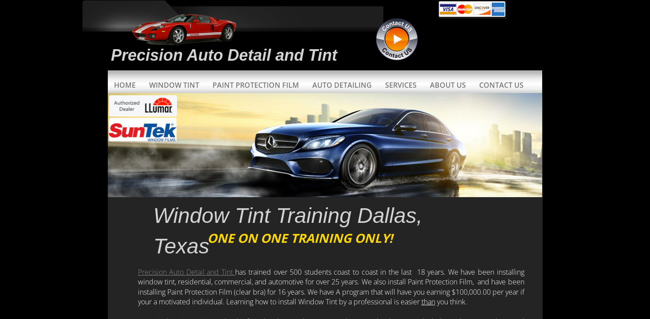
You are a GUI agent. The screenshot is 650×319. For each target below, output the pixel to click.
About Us (448, 85)
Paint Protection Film (256, 85)
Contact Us (501, 85)
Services (401, 85)
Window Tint (174, 85)
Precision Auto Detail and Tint (187, 272)
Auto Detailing (342, 85)
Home (125, 85)
